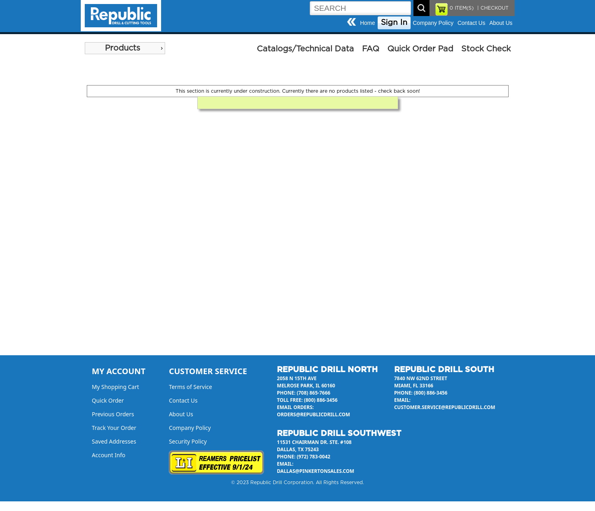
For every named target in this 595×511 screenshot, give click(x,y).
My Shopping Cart (115, 387)
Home (367, 23)
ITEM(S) (462, 8)
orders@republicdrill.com (313, 414)
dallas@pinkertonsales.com (315, 471)
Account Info (109, 455)
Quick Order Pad (420, 49)
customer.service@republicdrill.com (444, 407)
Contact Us (471, 23)
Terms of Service (190, 387)
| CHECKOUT (492, 8)
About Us (501, 23)
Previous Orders (113, 414)
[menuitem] (125, 48)
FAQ (370, 49)
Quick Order (108, 400)
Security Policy (188, 441)
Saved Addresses (114, 441)
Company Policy (433, 23)
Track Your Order (114, 428)
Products (122, 48)
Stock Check (486, 49)
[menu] (125, 48)
